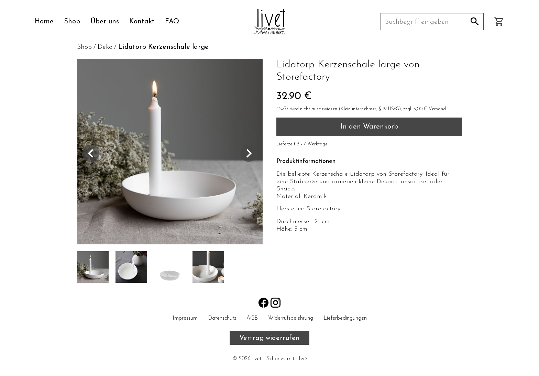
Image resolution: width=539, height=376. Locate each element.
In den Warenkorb (369, 126)
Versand (437, 109)
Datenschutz (222, 318)
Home (44, 21)
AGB (252, 318)
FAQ (172, 21)
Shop (72, 21)
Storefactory (323, 209)
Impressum (185, 318)
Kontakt (142, 21)
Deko (105, 47)
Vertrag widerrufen (269, 338)
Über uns (104, 21)
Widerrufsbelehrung (290, 318)
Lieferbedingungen (345, 318)
